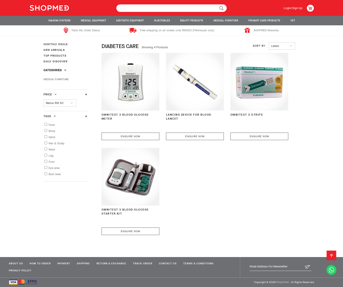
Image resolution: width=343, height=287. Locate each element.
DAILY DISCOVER (55, 61)
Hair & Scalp (56, 143)
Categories (54, 70)
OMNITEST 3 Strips (246, 115)
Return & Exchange (111, 263)
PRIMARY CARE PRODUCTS (264, 20)
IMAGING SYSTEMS (59, 20)
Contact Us (168, 263)
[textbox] (171, 8)
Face (52, 125)
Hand (52, 137)
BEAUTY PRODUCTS (191, 20)
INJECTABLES (162, 20)
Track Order (142, 263)
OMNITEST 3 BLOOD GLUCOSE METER (125, 116)
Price (50, 94)
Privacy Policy (20, 270)
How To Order (40, 263)
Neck (52, 149)
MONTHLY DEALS (55, 44)
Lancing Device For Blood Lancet (188, 116)
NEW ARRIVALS (54, 50)
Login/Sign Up (293, 8)
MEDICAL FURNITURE (225, 20)
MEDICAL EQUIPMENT (93, 20)
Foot (52, 162)
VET (292, 20)
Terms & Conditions (198, 263)
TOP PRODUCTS (54, 55)
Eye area (54, 168)
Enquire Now (130, 136)
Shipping (83, 263)
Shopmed (282, 282)
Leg (51, 155)
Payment (63, 263)
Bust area (55, 174)
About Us (16, 263)
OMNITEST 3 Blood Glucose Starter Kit (125, 211)
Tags (49, 116)
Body (52, 131)
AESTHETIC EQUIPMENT (130, 20)
